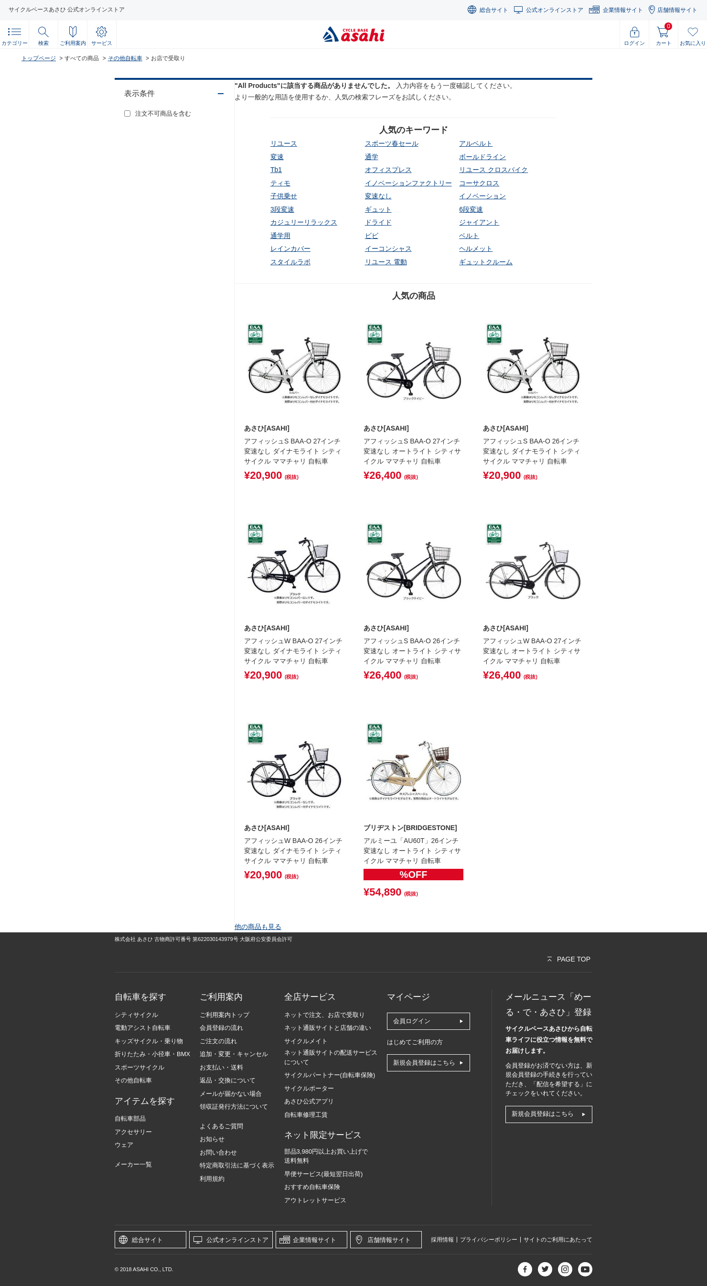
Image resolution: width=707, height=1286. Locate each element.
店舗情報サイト (677, 10)
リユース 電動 (386, 262)
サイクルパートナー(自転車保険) (329, 1075)
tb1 (276, 169)
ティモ (280, 183)
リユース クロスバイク (493, 169)
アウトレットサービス (315, 1200)
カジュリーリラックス (303, 222)
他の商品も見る (258, 926)
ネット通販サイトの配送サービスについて (330, 1057)
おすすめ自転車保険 (312, 1186)
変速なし (378, 196)
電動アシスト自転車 (143, 1027)
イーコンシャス (388, 248)
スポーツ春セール (391, 143)
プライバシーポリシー (488, 1240)
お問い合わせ (218, 1152)
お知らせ (212, 1139)
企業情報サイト (623, 10)
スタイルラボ (290, 262)
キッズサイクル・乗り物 (149, 1041)
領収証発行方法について (234, 1106)
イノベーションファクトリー (408, 183)
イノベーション (482, 196)
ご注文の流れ (218, 1041)
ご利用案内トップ (224, 1014)
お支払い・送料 (221, 1067)
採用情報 (442, 1240)
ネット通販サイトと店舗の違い (327, 1027)
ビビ (371, 235)
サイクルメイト (306, 1041)
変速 (277, 157)
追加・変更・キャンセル (234, 1054)
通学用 (280, 235)
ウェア (124, 1144)
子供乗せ (283, 196)
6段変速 (471, 209)
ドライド (378, 222)
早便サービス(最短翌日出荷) (323, 1174)
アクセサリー (133, 1131)
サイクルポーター (309, 1088)
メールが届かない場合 (231, 1093)
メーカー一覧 (133, 1164)
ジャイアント (479, 222)
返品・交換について (228, 1080)
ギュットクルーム (486, 262)
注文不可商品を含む (163, 113)
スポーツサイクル (139, 1067)
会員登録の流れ (221, 1027)
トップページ (38, 58)
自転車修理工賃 (306, 1114)
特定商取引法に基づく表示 (237, 1165)
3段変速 (282, 209)
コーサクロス (479, 183)
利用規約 (212, 1178)
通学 (371, 157)
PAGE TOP (573, 959)
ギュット (378, 209)
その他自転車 (125, 58)
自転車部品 (130, 1118)
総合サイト (494, 10)
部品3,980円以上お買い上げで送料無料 (326, 1156)
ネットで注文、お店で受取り (324, 1014)
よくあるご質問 (221, 1126)
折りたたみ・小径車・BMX (152, 1054)
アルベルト (476, 143)
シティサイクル (136, 1014)
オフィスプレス (388, 169)
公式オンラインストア (554, 10)
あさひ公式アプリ (309, 1101)
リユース (283, 143)
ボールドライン (482, 157)
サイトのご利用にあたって (558, 1240)
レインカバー (290, 248)
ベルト (469, 235)
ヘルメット (476, 248)
